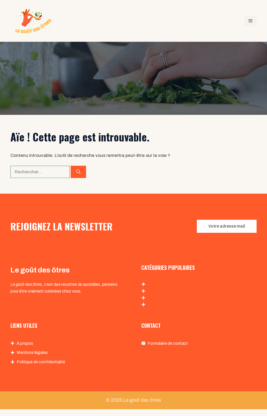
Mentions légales (32, 352)
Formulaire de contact (168, 343)
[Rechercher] (78, 172)
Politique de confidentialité (41, 362)
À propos (25, 343)
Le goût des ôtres (142, 400)
